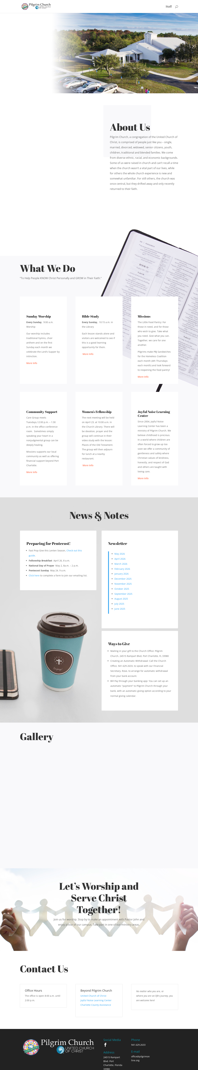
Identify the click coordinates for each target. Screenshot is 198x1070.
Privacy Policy (83, 1065)
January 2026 (121, 573)
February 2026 (122, 568)
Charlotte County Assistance (96, 986)
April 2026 (119, 558)
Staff (169, 6)
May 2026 (119, 553)
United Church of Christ (93, 977)
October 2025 (121, 588)
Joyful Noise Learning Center (96, 982)
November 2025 (123, 583)
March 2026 (120, 563)
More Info (31, 363)
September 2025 (123, 593)
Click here (34, 575)
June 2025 (119, 608)
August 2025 (121, 598)
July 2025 (119, 603)
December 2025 (123, 578)
